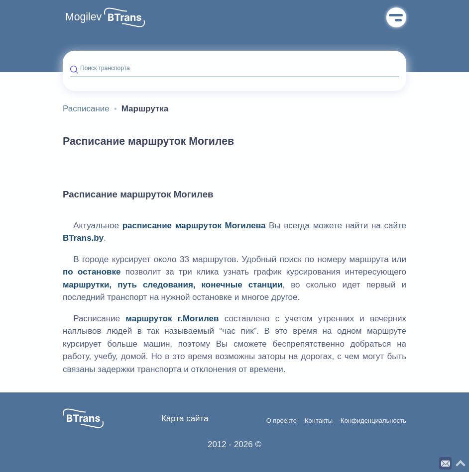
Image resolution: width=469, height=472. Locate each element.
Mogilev (83, 17)
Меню (396, 17)
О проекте (281, 420)
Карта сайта (185, 418)
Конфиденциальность (373, 420)
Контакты (319, 420)
